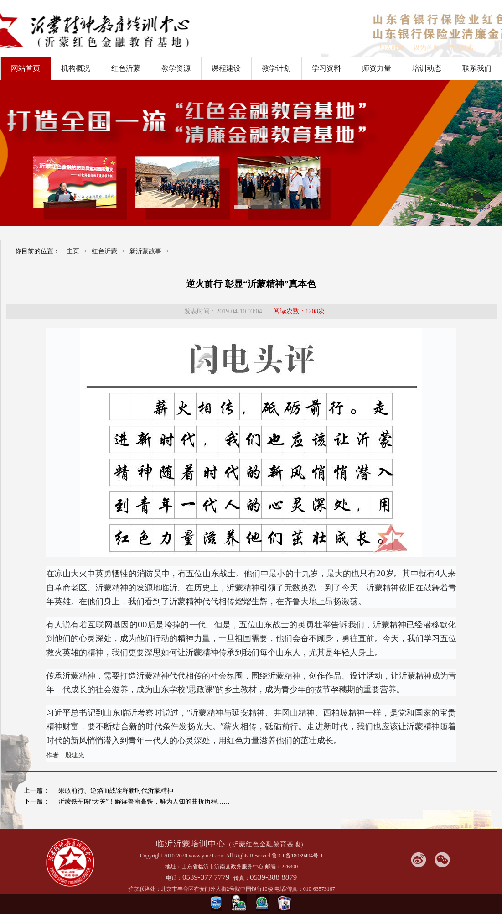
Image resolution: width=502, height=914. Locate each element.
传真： (241, 878)
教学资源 (176, 68)
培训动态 (426, 68)
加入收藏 (391, 47)
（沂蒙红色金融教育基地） (266, 844)
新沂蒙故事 (145, 251)
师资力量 (376, 68)
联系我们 (477, 68)
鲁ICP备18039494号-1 (297, 855)
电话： (174, 878)
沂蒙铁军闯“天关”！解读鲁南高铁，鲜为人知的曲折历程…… (144, 801)
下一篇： (36, 801)
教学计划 (276, 68)
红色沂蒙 (125, 68)
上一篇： (36, 790)
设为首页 (426, 47)
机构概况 (75, 68)
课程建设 (226, 68)
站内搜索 (461, 47)
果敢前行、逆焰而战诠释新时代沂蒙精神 (115, 790)
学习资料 (326, 68)
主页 (73, 251)
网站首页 (25, 68)
